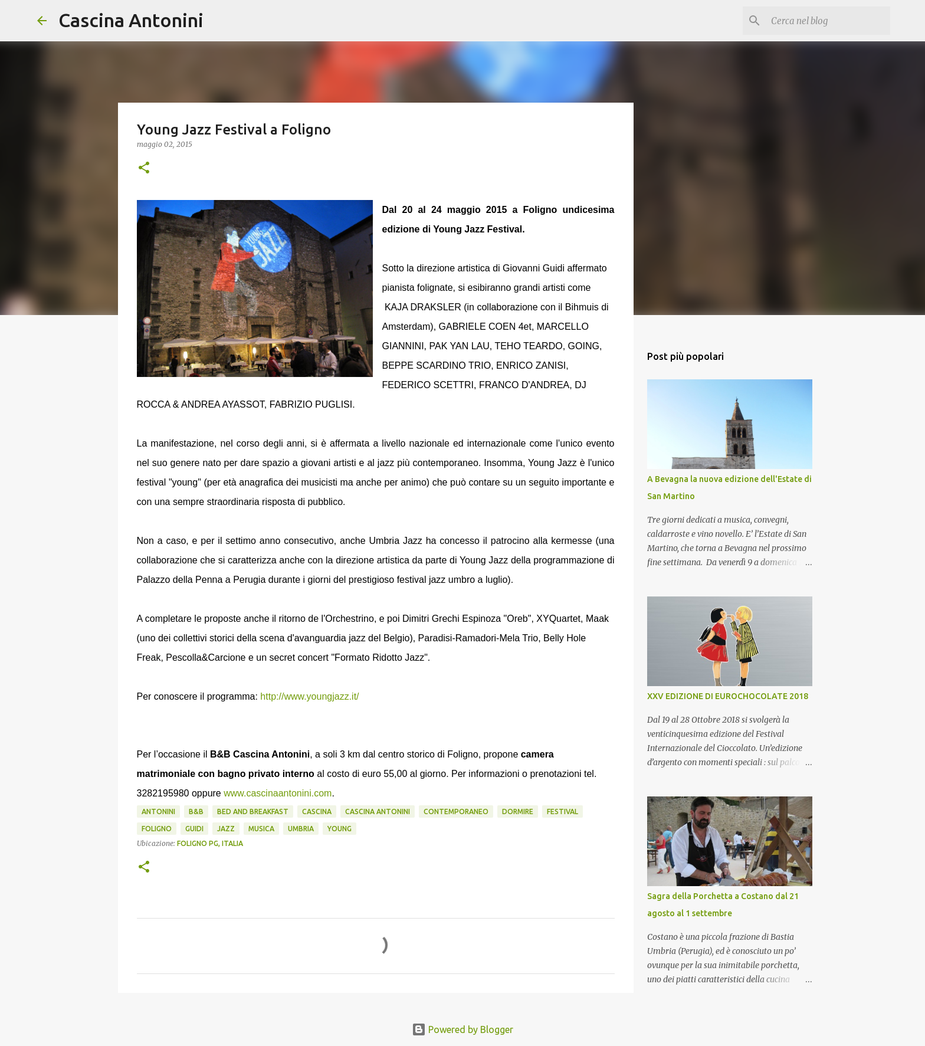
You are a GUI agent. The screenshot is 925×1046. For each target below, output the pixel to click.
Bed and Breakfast (252, 811)
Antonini (158, 811)
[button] (144, 168)
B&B (196, 811)
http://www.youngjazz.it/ (309, 696)
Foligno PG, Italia (210, 843)
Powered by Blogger (462, 1029)
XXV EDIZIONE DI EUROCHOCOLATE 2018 (727, 696)
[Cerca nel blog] (828, 20)
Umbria (301, 828)
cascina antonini (377, 811)
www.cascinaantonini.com (278, 793)
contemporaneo (456, 811)
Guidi (194, 828)
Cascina (317, 811)
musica (261, 828)
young (339, 828)
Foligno (157, 828)
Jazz (226, 828)
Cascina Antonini (131, 20)
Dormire (517, 811)
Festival (562, 811)
